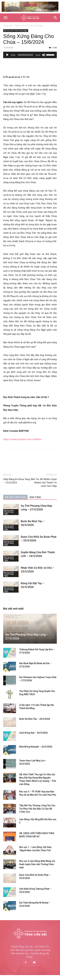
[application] (30, 55)
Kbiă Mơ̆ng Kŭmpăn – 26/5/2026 (35, 746)
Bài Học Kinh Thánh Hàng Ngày (29, 25)
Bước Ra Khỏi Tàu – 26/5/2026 (34, 719)
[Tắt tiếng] (43, 55)
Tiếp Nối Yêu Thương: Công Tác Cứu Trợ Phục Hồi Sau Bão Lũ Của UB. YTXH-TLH (37, 808)
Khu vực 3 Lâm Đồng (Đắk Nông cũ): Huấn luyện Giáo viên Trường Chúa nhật (37, 864)
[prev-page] (5, 599)
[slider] (25, 55)
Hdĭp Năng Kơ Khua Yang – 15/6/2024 (16, 481)
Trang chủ (7, 25)
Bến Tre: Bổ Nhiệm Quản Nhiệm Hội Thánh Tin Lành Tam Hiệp (44, 482)
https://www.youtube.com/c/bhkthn (22, 439)
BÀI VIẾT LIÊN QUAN (15, 497)
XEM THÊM (35, 497)
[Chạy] (7, 55)
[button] (5, 17)
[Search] (55, 17)
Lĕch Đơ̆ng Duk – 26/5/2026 (33, 732)
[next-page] (10, 599)
